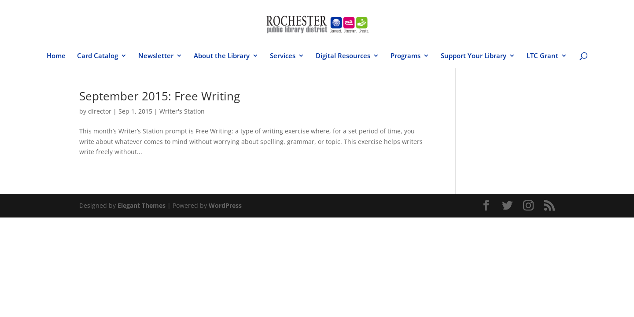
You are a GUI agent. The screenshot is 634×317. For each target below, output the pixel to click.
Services (282, 56)
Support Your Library (473, 56)
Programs (405, 56)
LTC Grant (542, 56)
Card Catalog (97, 56)
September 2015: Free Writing (159, 96)
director (99, 111)
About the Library (222, 56)
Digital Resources (343, 56)
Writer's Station (182, 111)
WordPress (225, 205)
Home (56, 56)
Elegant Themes (142, 205)
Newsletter (155, 56)
